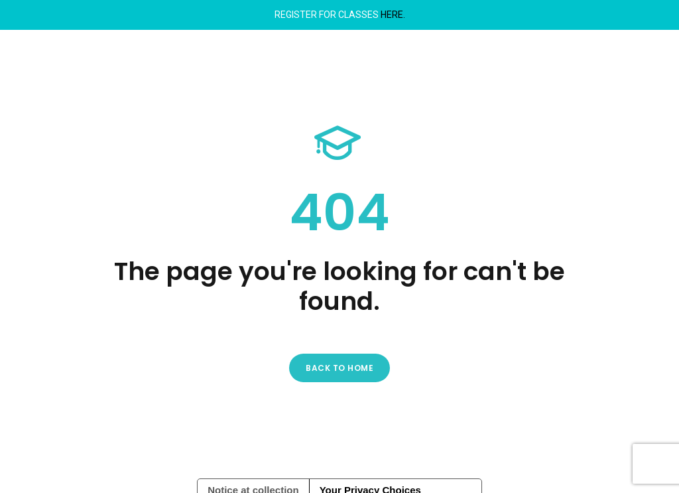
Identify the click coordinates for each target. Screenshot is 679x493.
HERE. (393, 14)
